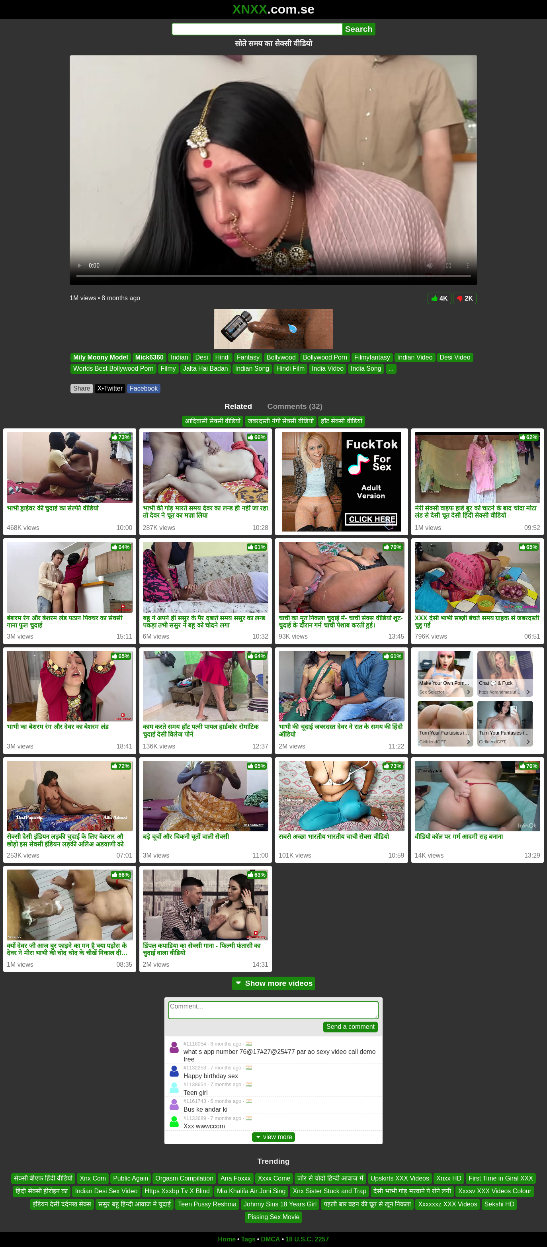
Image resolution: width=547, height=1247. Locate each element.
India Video (328, 369)
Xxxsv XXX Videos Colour (494, 1191)
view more (273, 1137)
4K (439, 298)
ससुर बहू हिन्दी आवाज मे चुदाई (134, 1204)
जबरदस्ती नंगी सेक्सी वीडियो (280, 421)
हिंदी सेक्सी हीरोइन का (42, 1191)
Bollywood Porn (325, 357)
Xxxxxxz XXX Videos (447, 1204)
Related (238, 406)
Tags (248, 1239)
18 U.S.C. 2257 (307, 1239)
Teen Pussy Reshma (207, 1204)
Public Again (130, 1178)
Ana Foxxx (236, 1178)
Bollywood (281, 357)
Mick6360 (149, 357)
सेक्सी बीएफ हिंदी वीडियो (43, 1178)
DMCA (270, 1239)
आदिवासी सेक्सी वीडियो (212, 421)
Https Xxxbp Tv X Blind (177, 1191)
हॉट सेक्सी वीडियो (341, 421)
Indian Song (252, 369)
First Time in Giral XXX (501, 1178)
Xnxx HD (448, 1178)
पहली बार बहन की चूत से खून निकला (367, 1204)
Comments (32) (295, 406)
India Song (366, 369)
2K (465, 298)
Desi (201, 357)
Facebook (144, 388)
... (391, 369)
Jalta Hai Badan (205, 369)
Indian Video (415, 357)
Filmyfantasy (372, 357)
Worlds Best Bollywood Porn (113, 369)
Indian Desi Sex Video (106, 1191)
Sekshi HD (499, 1204)
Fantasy (248, 357)
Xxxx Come (274, 1178)
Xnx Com (93, 1178)
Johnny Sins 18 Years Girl (280, 1204)
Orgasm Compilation (184, 1178)
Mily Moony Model (100, 357)
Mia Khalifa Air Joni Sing (251, 1191)
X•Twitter (110, 388)
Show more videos (273, 983)
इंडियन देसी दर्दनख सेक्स (62, 1204)
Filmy (168, 369)
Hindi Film (290, 369)
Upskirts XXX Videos (400, 1178)
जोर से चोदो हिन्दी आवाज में (330, 1178)
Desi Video (455, 357)
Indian (179, 357)
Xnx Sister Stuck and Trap (329, 1191)
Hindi (222, 357)
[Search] (257, 29)
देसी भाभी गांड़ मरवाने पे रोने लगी (412, 1191)
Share (81, 388)
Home (227, 1239)
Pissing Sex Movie (274, 1217)
